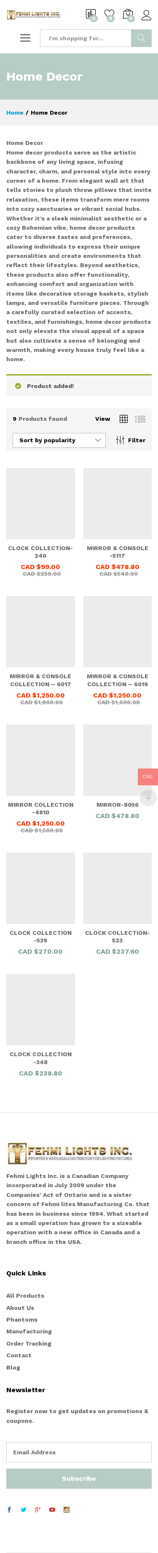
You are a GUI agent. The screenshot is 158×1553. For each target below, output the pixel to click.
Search (141, 38)
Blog (13, 1367)
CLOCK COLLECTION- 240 (40, 552)
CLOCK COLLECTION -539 (41, 936)
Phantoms (21, 1319)
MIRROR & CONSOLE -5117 (117, 552)
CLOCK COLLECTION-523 (117, 936)
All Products (25, 1295)
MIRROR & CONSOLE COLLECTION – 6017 (40, 680)
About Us (20, 1307)
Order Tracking (28, 1343)
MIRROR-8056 (117, 804)
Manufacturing (29, 1331)
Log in (147, 15)
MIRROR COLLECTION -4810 (40, 808)
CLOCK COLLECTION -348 (41, 1058)
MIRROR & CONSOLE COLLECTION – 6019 (117, 680)
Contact (19, 1355)
